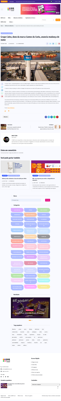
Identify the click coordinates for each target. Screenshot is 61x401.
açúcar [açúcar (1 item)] (25, 329)
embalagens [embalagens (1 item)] (34, 331)
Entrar (58, 20)
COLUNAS (44, 219)
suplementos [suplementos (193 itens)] (45, 339)
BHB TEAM (5, 181)
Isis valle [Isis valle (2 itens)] (44, 334)
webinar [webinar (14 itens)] (19, 345)
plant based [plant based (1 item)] (21, 339)
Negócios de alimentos (43, 257)
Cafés (44, 214)
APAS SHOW (43, 210)
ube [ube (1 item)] (41, 342)
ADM (30, 210)
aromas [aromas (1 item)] (20, 329)
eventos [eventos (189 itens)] (46, 331)
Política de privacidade (37, 375)
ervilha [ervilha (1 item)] (40, 331)
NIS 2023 (30, 263)
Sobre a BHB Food (11, 395)
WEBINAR (44, 287)
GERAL (43, 236)
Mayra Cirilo (30, 252)
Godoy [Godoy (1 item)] (25, 334)
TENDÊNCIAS (30, 287)
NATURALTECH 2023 (17, 257)
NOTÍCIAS (43, 263)
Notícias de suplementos (30, 270)
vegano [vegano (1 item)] (13, 345)
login (10, 152)
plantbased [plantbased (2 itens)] (14, 339)
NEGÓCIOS (30, 257)
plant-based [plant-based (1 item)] (40, 337)
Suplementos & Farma (30, 17)
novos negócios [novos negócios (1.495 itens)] (28, 337)
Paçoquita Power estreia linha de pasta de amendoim (26, 1)
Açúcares (17, 210)
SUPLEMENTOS (43, 280)
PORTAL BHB (17, 280)
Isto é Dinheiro (11, 107)
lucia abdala (17, 252)
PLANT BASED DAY (30, 276)
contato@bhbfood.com (6, 369)
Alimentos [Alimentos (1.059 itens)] (14, 329)
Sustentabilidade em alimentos (17, 287)
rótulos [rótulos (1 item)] (33, 339)
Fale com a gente (36, 372)
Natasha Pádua (43, 252)
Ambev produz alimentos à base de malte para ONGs (14, 178)
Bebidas (17, 214)
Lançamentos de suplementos (43, 246)
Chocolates (30, 219)
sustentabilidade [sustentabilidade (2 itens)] (15, 342)
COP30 (17, 224)
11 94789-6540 (4, 366)
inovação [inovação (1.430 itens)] (38, 334)
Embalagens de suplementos (44, 231)
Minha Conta (35, 369)
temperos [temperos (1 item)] (23, 342)
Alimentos (6, 116)
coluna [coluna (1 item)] (28, 331)
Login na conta (4, 371)
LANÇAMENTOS (17, 246)
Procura (47, 200)
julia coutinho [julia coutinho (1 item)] (14, 337)
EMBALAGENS (17, 230)
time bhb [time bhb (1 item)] (36, 342)
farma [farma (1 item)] (13, 334)
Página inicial (35, 362)
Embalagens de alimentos (30, 231)
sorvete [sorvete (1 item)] (38, 339)
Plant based (17, 276)
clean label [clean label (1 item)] (22, 331)
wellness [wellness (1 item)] (25, 345)
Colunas (10, 22)
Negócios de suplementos (17, 264)
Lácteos (43, 241)
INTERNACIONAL (17, 241)
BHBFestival (3, 22)
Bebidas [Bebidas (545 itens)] (30, 329)
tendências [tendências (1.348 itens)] (29, 342)
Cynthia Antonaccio (30, 224)
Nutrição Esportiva (44, 270)
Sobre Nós (34, 364)
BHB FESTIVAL (30, 214)
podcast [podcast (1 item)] (27, 339)
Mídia (9, 17)
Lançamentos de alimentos (30, 246)
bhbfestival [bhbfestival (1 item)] (37, 329)
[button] (30, 320)
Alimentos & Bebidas (18, 17)
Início (2, 25)
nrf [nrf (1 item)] (34, 337)
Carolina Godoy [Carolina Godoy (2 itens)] (14, 331)
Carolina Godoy (17, 219)
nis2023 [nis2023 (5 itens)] (21, 337)
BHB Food (3, 17)
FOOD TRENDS (30, 236)
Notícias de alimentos (9, 25)
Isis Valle (30, 241)
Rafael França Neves (30, 281)
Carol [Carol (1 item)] (43, 329)
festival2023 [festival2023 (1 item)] (19, 334)
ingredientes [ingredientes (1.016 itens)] (32, 334)
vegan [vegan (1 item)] (45, 342)
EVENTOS (17, 236)
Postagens (34, 367)
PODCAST (44, 276)
